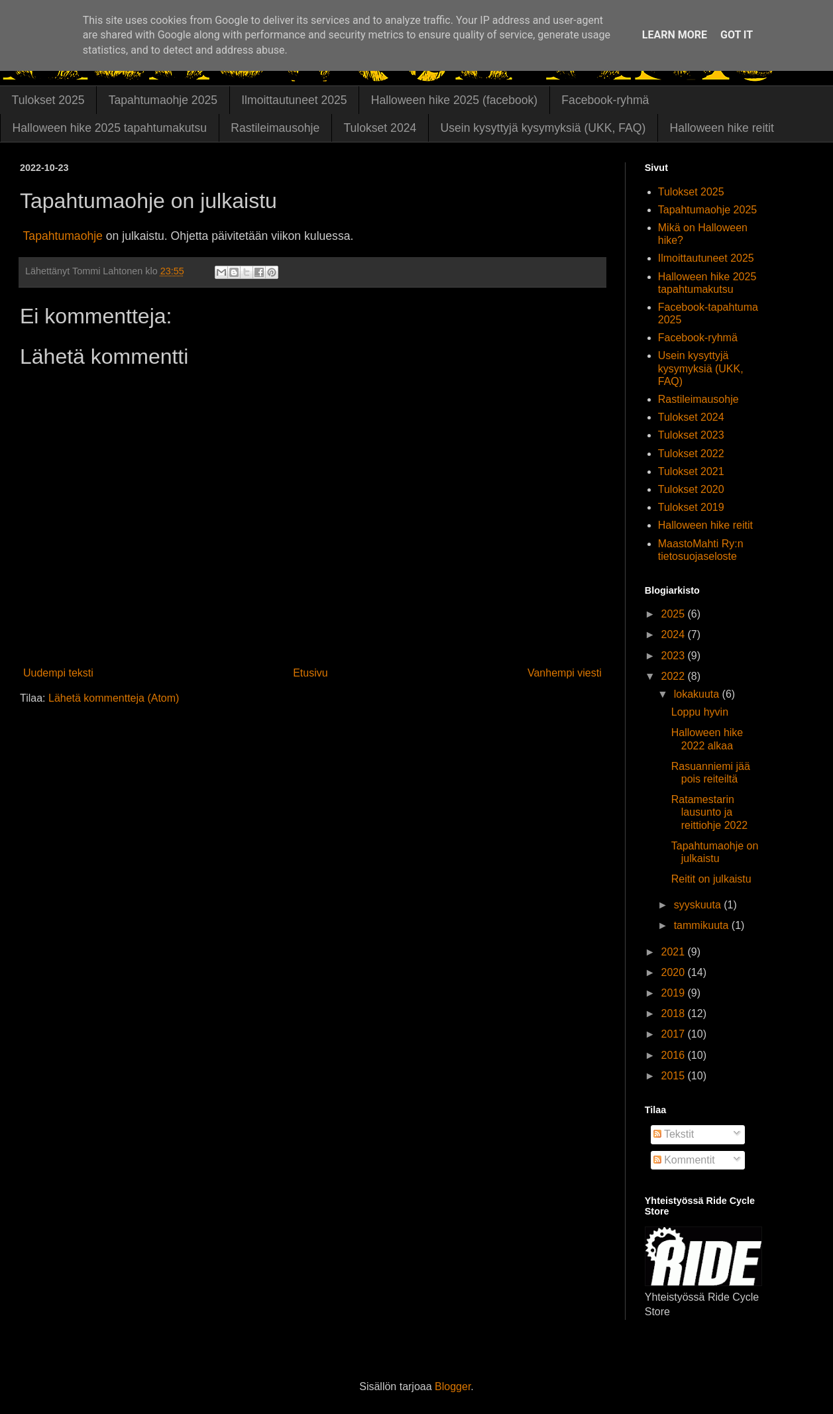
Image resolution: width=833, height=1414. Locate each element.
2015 (674, 1075)
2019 (674, 993)
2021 (674, 951)
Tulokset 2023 (691, 435)
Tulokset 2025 (48, 100)
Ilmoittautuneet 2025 (294, 100)
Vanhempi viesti (565, 673)
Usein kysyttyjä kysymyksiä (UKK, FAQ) (542, 128)
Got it (736, 34)
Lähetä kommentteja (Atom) (113, 698)
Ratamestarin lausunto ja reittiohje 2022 (709, 812)
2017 (674, 1034)
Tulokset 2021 (691, 471)
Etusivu (310, 673)
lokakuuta (698, 694)
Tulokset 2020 (691, 489)
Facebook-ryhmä (605, 100)
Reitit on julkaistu (711, 879)
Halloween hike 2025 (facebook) (454, 100)
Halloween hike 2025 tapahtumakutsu (110, 128)
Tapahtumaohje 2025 (163, 100)
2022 (674, 676)
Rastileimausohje (275, 128)
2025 (674, 614)
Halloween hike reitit (722, 128)
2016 (674, 1055)
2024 (674, 634)
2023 (674, 655)
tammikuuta (703, 925)
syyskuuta (699, 904)
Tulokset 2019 (691, 507)
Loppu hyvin (699, 712)
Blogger (453, 1386)
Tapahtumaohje (63, 236)
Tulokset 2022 (691, 453)
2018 (674, 1013)
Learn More (674, 34)
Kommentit (684, 1160)
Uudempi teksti (58, 673)
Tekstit (673, 1134)
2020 (674, 972)
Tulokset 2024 (379, 128)
